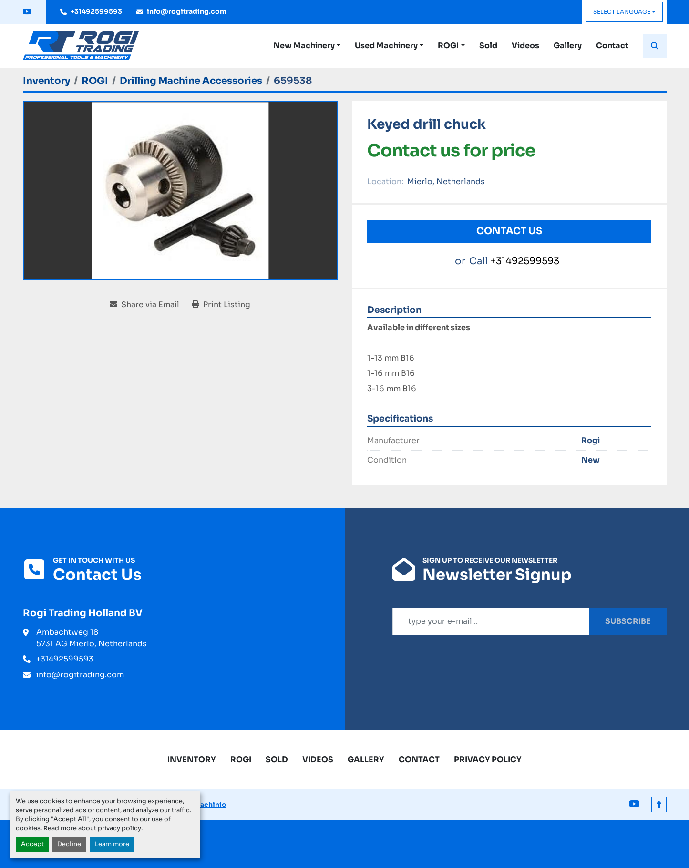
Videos (525, 46)
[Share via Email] (144, 305)
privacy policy (119, 828)
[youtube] (27, 12)
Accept (32, 844)
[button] (306, 46)
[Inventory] (46, 81)
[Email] (490, 621)
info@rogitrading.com (186, 11)
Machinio (210, 804)
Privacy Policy (488, 759)
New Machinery (304, 46)
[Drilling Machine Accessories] (191, 81)
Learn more (112, 844)
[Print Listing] (221, 305)
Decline (69, 844)
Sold (488, 46)
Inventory (191, 759)
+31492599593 (96, 11)
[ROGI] (95, 81)
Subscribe (628, 621)
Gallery (568, 46)
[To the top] (659, 804)
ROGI (448, 46)
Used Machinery (386, 46)
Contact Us (509, 231)
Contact (612, 46)
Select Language (621, 11)
